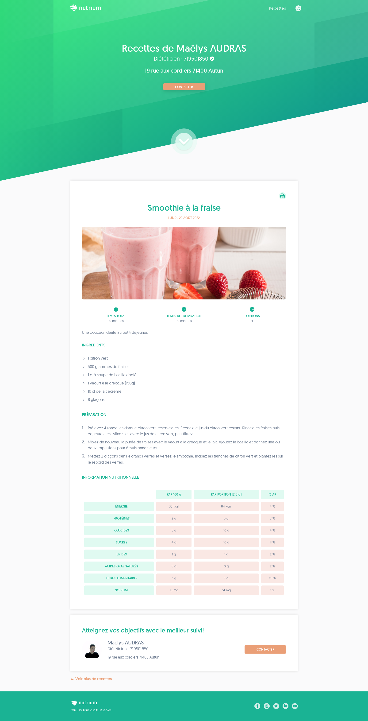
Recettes (277, 8)
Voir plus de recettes (91, 679)
